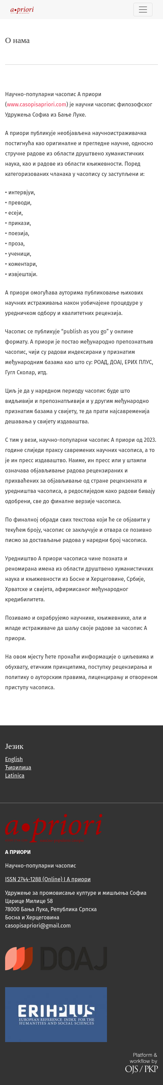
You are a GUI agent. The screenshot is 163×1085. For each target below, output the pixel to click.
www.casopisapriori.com (36, 104)
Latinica (14, 775)
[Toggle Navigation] (142, 9)
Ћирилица (18, 767)
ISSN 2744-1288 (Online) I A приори (48, 879)
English (14, 759)
